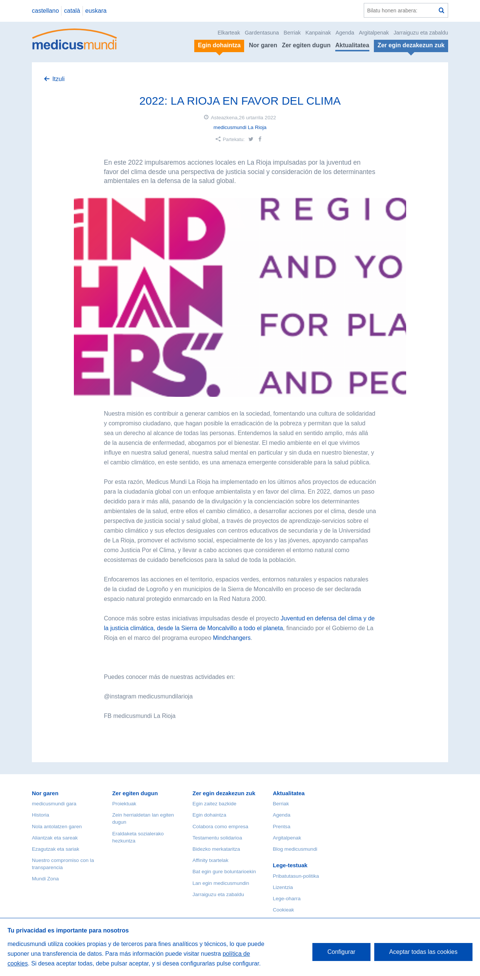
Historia (40, 815)
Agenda (345, 33)
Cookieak (283, 910)
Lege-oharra (286, 898)
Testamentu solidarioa (217, 838)
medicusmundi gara (54, 803)
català (72, 11)
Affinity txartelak (210, 860)
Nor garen (263, 45)
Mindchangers (232, 638)
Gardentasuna (262, 33)
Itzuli (58, 79)
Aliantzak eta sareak (55, 838)
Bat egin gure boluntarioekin (224, 871)
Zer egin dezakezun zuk (223, 793)
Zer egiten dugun (306, 45)
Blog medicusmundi (295, 849)
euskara (95, 11)
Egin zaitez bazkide (214, 803)
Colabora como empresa (220, 826)
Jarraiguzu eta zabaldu (420, 33)
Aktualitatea (352, 45)
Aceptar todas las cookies (423, 952)
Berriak (292, 33)
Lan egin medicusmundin (220, 883)
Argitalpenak (374, 33)
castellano (45, 11)
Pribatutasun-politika (296, 876)
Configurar (341, 952)
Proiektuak (124, 803)
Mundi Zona (45, 878)
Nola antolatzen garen (57, 826)
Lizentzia (283, 887)
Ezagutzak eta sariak (55, 849)
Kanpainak (318, 33)
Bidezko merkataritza (216, 849)
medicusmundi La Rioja (239, 127)
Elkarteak (229, 33)
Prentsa (281, 826)
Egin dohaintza (209, 815)
